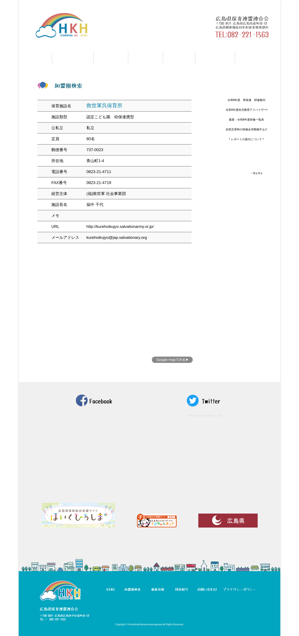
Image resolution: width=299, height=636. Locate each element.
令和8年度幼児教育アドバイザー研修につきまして (257, 109)
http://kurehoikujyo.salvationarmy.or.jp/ (120, 226)
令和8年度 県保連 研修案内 (247, 100)
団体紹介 (179, 58)
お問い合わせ (257, 58)
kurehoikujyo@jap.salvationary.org (116, 237)
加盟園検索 (73, 58)
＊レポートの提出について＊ (246, 139)
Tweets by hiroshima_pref (204, 415)
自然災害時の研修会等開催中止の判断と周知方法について (262, 129)
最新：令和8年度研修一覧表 (246, 119)
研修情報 (111, 58)
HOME (35, 58)
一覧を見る (257, 173)
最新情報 (145, 58)
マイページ (215, 58)
